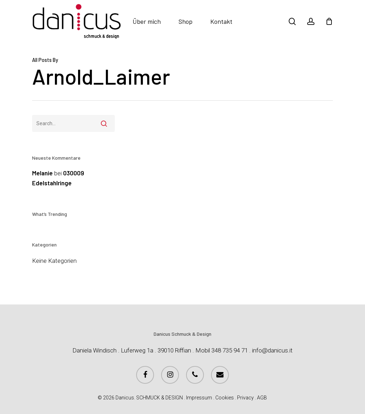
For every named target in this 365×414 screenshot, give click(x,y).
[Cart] (329, 21)
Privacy (245, 397)
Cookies (224, 397)
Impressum (199, 397)
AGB (262, 397)
